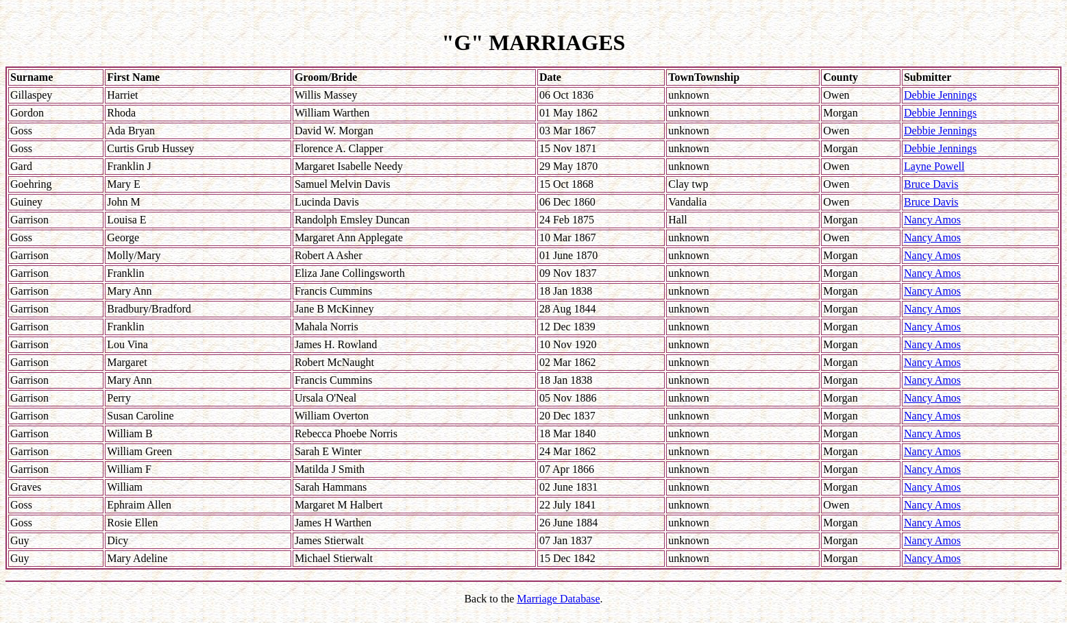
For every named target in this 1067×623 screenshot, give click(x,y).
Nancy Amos (932, 219)
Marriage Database (558, 598)
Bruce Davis (931, 184)
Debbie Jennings (940, 95)
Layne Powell (934, 166)
